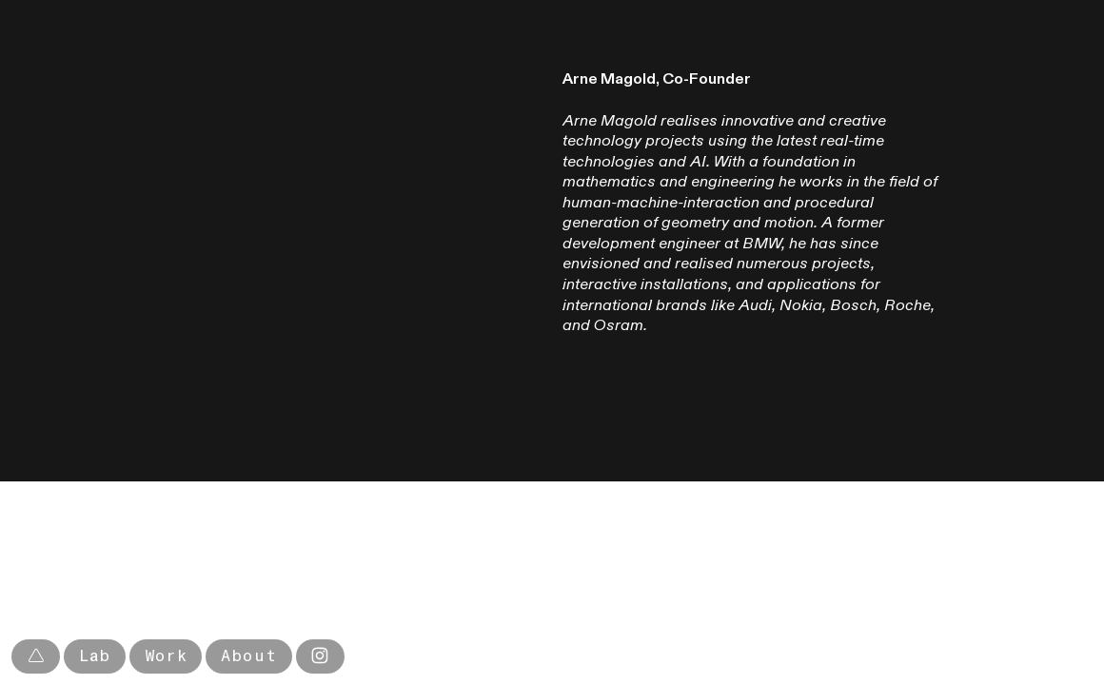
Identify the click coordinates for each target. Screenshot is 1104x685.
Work (166, 656)
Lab (95, 656)
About (249, 656)
